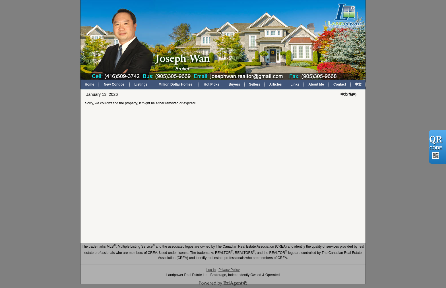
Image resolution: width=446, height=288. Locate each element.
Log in (211, 270)
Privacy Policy (229, 270)
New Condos (114, 84)
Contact (339, 84)
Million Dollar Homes (176, 84)
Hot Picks (211, 84)
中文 (358, 84)
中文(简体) (348, 94)
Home (89, 84)
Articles (275, 84)
